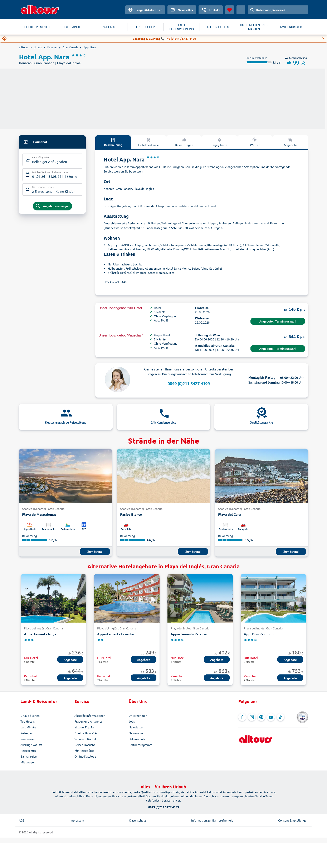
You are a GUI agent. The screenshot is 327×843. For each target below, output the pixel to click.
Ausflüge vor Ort (31, 745)
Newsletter (136, 727)
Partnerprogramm (140, 745)
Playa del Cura (229, 514)
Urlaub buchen (30, 715)
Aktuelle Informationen (89, 715)
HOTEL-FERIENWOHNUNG (182, 27)
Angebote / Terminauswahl (277, 321)
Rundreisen (27, 739)
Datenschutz (137, 739)
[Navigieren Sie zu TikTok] (280, 717)
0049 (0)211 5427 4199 (188, 383)
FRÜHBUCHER (145, 27)
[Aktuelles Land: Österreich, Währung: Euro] (240, 9)
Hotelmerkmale (148, 142)
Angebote (290, 142)
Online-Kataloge (85, 756)
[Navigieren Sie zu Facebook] (242, 717)
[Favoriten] (229, 9)
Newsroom (136, 733)
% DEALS (109, 27)
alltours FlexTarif (85, 727)
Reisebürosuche (85, 745)
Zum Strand (94, 551)
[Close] (323, 38)
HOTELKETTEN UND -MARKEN (254, 27)
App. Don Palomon (258, 634)
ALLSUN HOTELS (218, 27)
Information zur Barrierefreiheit (212, 820)
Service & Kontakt (86, 739)
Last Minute (28, 727)
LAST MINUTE (73, 27)
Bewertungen (184, 142)
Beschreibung (113, 142)
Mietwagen (27, 762)
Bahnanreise (28, 756)
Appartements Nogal (41, 634)
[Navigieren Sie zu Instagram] (251, 717)
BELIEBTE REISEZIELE (37, 27)
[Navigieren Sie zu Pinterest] (261, 717)
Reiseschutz (28, 750)
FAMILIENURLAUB (290, 27)
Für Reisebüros (84, 750)
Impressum (77, 820)
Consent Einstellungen (293, 820)
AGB (21, 820)
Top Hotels (27, 721)
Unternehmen (138, 715)
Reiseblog (27, 733)
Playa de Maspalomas (39, 514)
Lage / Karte (219, 142)
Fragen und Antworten (89, 721)
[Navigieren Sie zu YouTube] (271, 717)
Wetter (255, 142)
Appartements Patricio (189, 634)
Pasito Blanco (131, 514)
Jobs (132, 721)
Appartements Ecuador (115, 634)
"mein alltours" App (87, 733)
